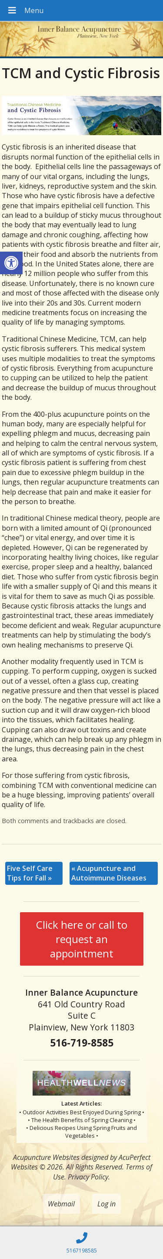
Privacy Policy (88, 1177)
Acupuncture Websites (46, 1157)
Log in (106, 1204)
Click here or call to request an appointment (81, 938)
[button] (11, 263)
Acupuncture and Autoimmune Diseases (108, 873)
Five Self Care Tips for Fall (30, 873)
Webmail (61, 1204)
